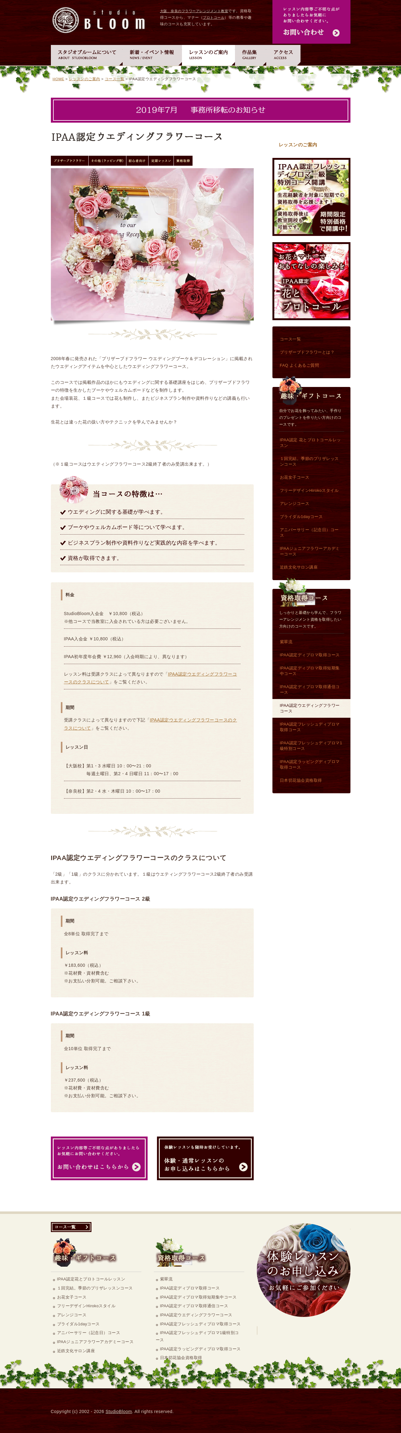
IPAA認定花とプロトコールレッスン (91, 1279)
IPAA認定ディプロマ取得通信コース (310, 689)
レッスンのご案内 (208, 55)
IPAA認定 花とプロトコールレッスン (311, 281)
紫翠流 (286, 641)
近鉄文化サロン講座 (299, 567)
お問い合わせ (99, 1158)
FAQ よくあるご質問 (299, 365)
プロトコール (213, 17)
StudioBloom (118, 1411)
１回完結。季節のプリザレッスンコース (309, 461)
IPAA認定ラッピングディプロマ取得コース (310, 764)
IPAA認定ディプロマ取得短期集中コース (310, 671)
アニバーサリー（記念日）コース (309, 532)
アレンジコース (295, 503)
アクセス (283, 55)
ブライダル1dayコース (301, 516)
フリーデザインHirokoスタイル (309, 490)
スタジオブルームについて (87, 55)
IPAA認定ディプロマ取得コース (310, 655)
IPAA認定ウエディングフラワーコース (310, 708)
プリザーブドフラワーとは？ (307, 352)
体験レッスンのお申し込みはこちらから (303, 1270)
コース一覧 (115, 79)
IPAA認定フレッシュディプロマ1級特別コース (311, 197)
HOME (58, 79)
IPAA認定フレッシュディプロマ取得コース (310, 727)
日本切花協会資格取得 (301, 780)
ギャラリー (250, 55)
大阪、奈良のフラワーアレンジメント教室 (194, 11)
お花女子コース (295, 477)
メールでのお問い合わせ (311, 22)
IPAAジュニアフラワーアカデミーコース (310, 551)
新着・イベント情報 (152, 55)
